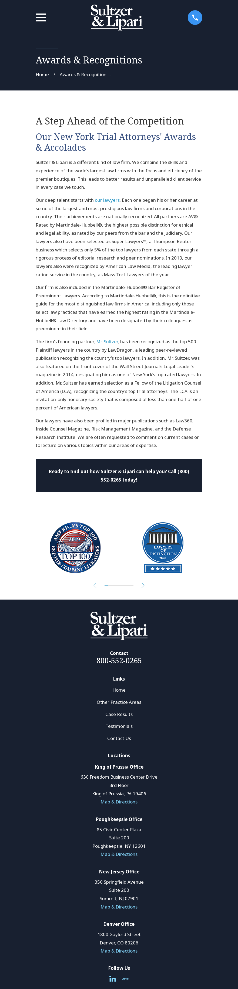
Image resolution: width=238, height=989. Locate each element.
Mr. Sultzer (107, 341)
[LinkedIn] (112, 978)
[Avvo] (125, 978)
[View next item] (144, 585)
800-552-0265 (119, 660)
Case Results (119, 714)
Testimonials (119, 726)
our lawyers (107, 200)
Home (119, 690)
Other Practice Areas (119, 702)
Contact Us (119, 738)
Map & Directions (119, 802)
